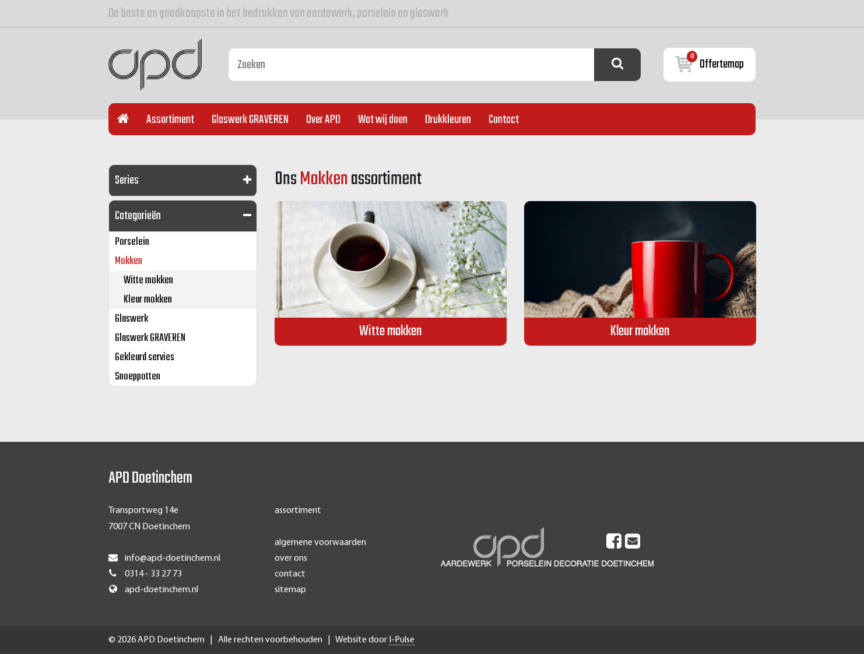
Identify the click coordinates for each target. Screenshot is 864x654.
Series (127, 180)
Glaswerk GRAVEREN (250, 120)
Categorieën (138, 216)
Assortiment (170, 120)
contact (290, 574)
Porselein (132, 242)
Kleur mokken (148, 299)
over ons (291, 558)
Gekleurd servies (144, 357)
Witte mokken (148, 280)
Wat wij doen (383, 120)
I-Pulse (402, 640)
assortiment (298, 510)
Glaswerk (131, 319)
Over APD (323, 120)
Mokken (128, 261)
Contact (504, 120)
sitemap (290, 590)
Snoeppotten (137, 376)
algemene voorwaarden (320, 542)
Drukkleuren (448, 120)
